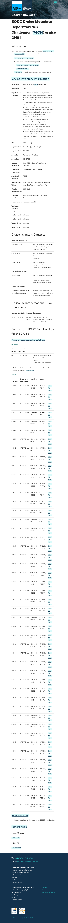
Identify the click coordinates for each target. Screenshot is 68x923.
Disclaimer (45, 890)
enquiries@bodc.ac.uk (27, 862)
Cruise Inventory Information (24, 58)
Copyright (45, 887)
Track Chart (15, 837)
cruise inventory (48, 51)
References (18, 72)
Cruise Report (16, 847)
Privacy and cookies (48, 892)
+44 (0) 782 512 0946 (24, 858)
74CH (38, 32)
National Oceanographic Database (28, 65)
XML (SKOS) (30, 370)
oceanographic (19, 54)
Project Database (20, 816)
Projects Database (22, 68)
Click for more (49, 388)
